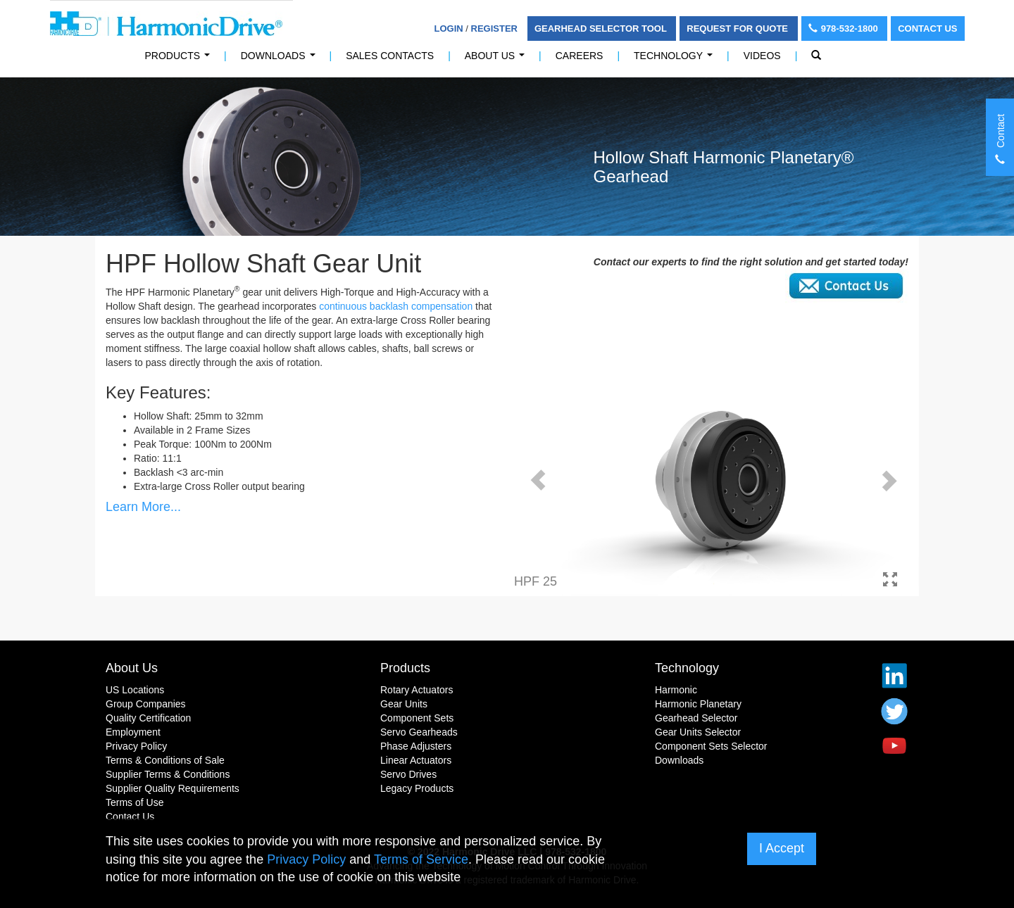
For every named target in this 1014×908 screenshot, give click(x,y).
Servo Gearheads (419, 732)
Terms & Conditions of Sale (165, 760)
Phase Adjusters (415, 746)
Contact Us (927, 28)
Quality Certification (148, 718)
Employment (133, 732)
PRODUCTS (180, 59)
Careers (579, 55)
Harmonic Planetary (698, 704)
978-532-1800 (844, 28)
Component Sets (416, 718)
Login (448, 28)
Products (405, 668)
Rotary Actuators (416, 689)
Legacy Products (416, 788)
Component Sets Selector (711, 746)
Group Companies (146, 704)
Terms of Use (134, 802)
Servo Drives (408, 774)
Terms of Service (421, 859)
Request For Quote (738, 28)
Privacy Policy (136, 746)
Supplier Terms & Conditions (168, 774)
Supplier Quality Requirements (172, 788)
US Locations (135, 689)
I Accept (781, 848)
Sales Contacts (390, 55)
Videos (762, 55)
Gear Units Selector (698, 732)
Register (494, 28)
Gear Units (403, 704)
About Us (497, 59)
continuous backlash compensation (395, 306)
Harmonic (676, 689)
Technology (676, 59)
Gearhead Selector (696, 718)
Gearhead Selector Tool (601, 28)
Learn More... (143, 507)
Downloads (280, 59)
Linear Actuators (415, 760)
